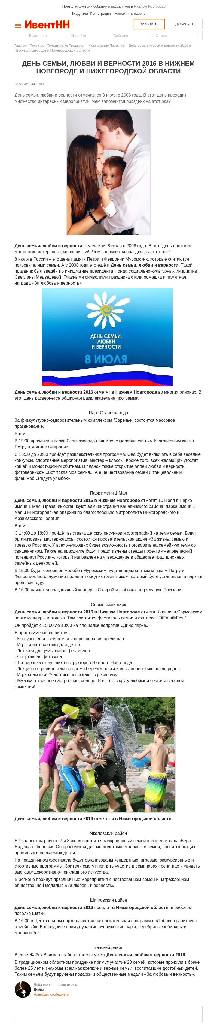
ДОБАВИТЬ (184, 24)
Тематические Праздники (66, 45)
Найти (19, 35)
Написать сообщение (51, 994)
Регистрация (100, 13)
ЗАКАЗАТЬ (149, 24)
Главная (21, 45)
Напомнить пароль (130, 13)
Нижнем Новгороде (150, 6)
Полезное (37, 45)
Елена (39, 989)
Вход (76, 13)
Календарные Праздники (106, 45)
